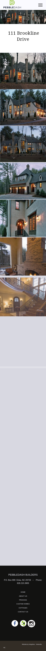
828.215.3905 (23, 583)
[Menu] (39, 5)
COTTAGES (23, 608)
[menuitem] (39, 5)
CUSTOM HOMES (23, 604)
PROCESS (23, 600)
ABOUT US (23, 596)
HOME (23, 592)
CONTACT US (23, 612)
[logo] (19, 5)
